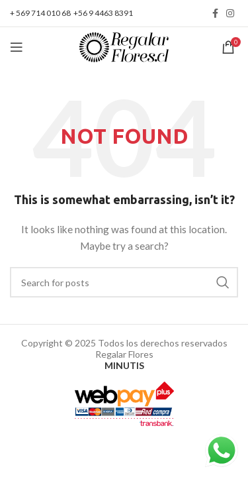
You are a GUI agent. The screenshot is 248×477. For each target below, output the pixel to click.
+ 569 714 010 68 (40, 13)
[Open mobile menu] (16, 47)
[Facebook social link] (215, 13)
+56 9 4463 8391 (103, 13)
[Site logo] (123, 46)
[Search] (124, 282)
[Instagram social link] (230, 13)
